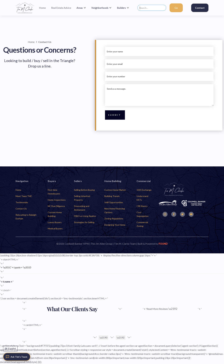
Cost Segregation (143, 214)
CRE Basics (142, 206)
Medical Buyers (55, 228)
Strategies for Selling (84, 222)
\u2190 (103, 337)
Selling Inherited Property (82, 198)
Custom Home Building (55, 214)
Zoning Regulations (113, 218)
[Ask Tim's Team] (16, 357)
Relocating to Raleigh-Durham (26, 216)
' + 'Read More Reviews (160, 308)
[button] (81, 7)
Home (18, 190)
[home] (25, 7)
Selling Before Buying (84, 190)
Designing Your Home (114, 224)
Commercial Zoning (142, 224)
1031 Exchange (144, 190)
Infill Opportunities (113, 202)
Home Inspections (57, 200)
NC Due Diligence (56, 206)
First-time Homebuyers (54, 192)
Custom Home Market (115, 190)
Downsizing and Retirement (81, 208)
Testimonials (22, 202)
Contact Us (21, 208)
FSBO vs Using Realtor (85, 216)
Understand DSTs (142, 198)
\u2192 (120, 337)
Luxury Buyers (55, 222)
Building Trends (112, 196)
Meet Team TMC (24, 196)
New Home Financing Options (114, 210)
